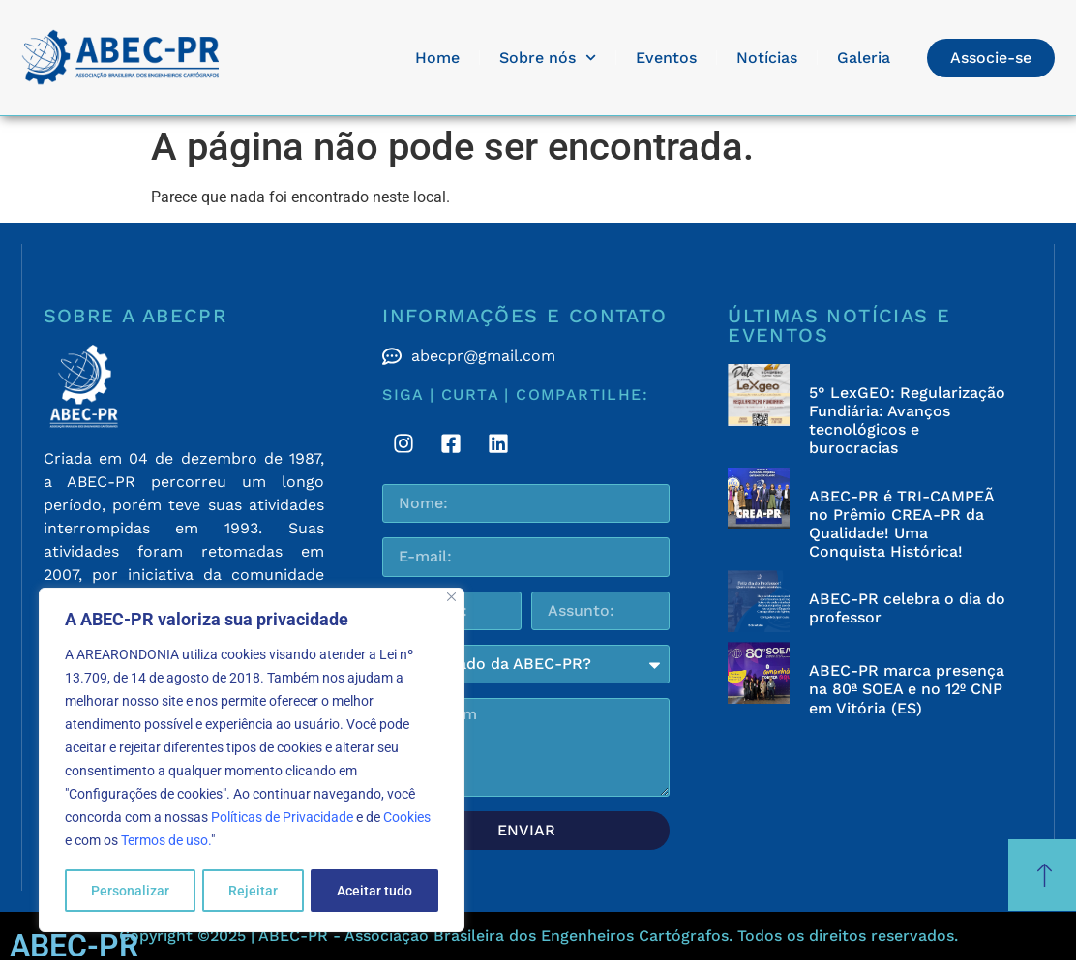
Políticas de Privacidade (282, 819)
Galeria (863, 57)
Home (437, 57)
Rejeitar (253, 890)
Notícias (766, 57)
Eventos (666, 57)
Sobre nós (547, 58)
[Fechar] (451, 598)
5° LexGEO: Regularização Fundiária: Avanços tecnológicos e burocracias (907, 420)
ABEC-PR (74, 945)
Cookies (407, 819)
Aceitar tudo (374, 890)
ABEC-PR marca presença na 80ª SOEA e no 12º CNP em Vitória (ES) (906, 688)
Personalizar (130, 890)
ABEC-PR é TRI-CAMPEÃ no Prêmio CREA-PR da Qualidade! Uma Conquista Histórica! (901, 524)
